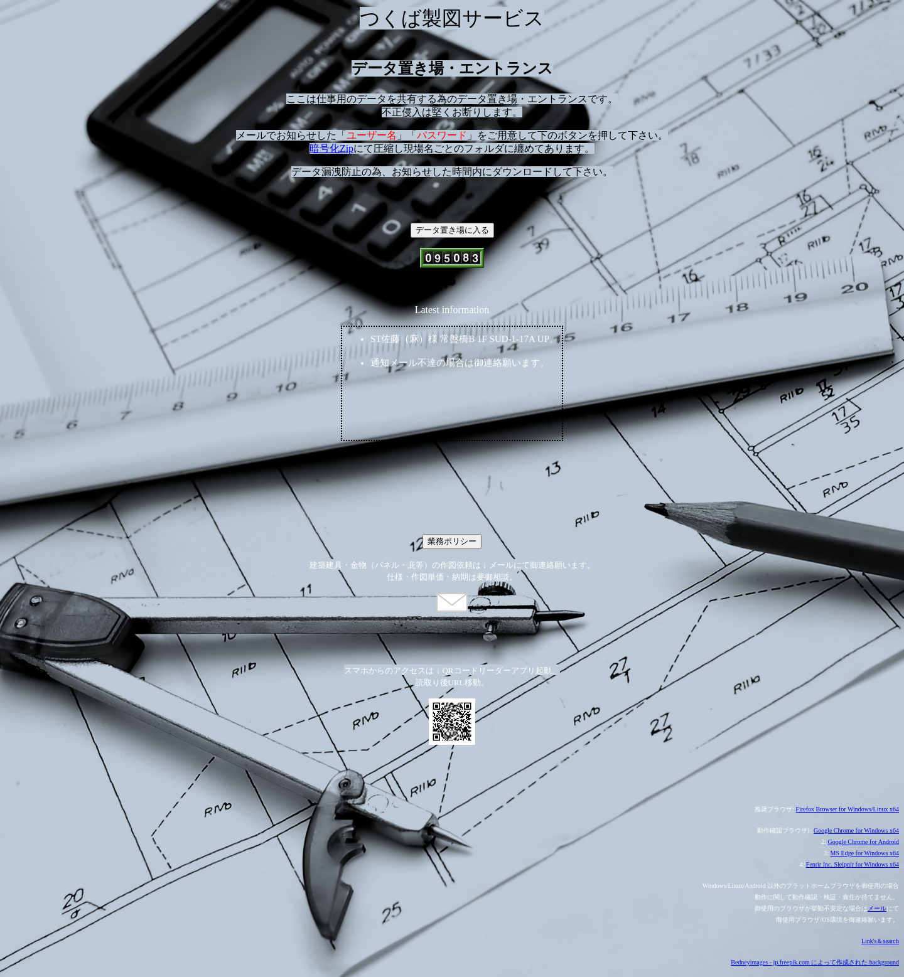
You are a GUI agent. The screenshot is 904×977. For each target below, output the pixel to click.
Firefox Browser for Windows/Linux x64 (847, 809)
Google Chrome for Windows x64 (856, 830)
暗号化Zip (331, 148)
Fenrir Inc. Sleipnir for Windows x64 (852, 864)
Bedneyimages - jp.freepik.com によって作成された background (815, 962)
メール (877, 908)
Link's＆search (880, 940)
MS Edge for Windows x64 (865, 853)
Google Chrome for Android (863, 841)
